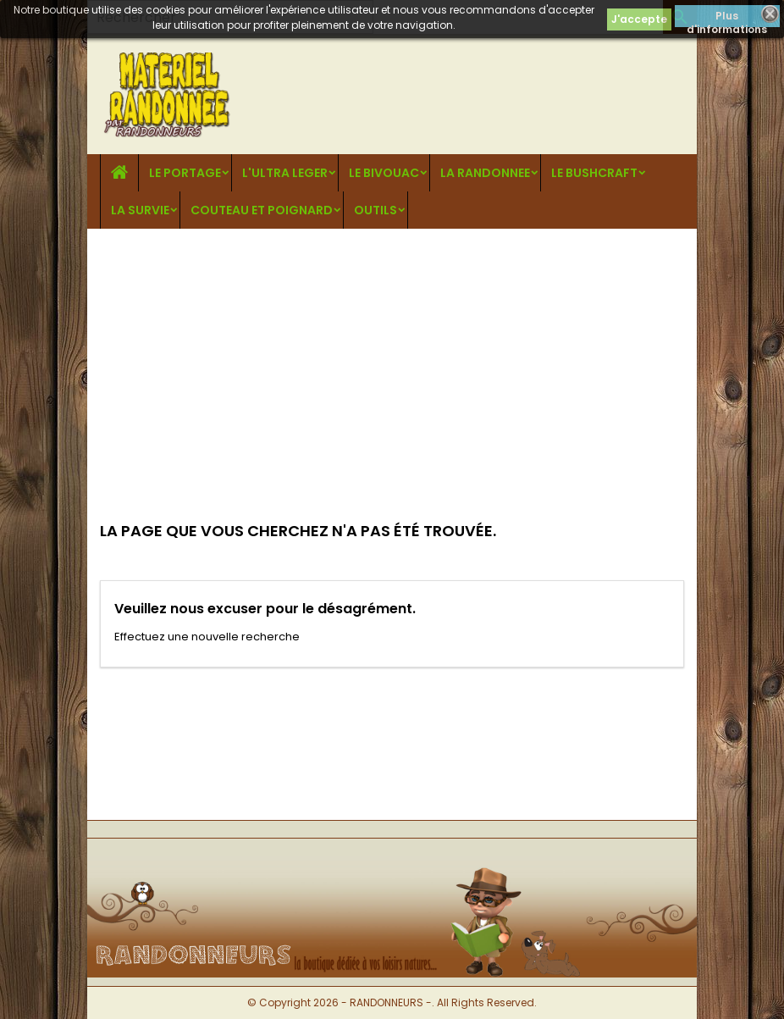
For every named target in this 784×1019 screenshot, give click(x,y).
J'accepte (639, 19)
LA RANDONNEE (485, 172)
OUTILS (375, 210)
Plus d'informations (727, 17)
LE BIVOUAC (384, 172)
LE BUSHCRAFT (594, 172)
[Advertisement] (392, 355)
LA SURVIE (140, 210)
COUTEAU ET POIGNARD (261, 210)
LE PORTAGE (185, 172)
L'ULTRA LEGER (285, 172)
